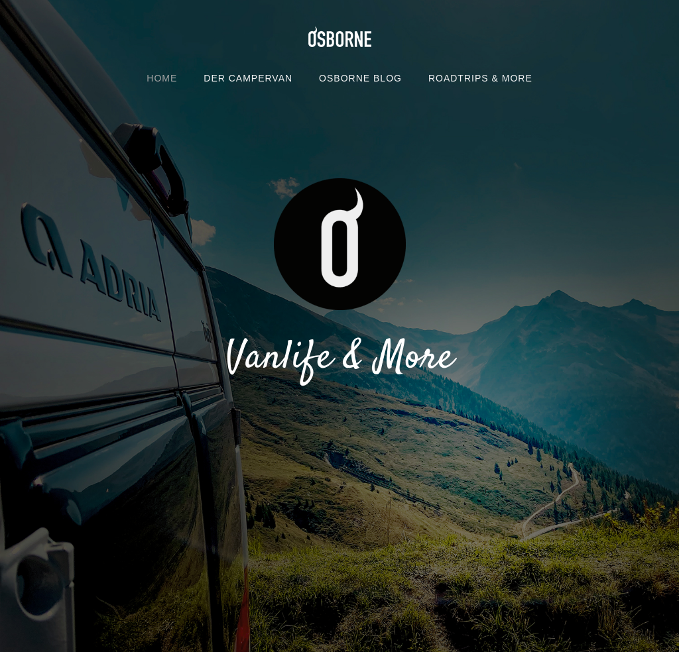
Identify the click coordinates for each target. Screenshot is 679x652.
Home (162, 78)
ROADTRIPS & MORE (480, 78)
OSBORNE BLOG (360, 78)
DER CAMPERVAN (248, 78)
